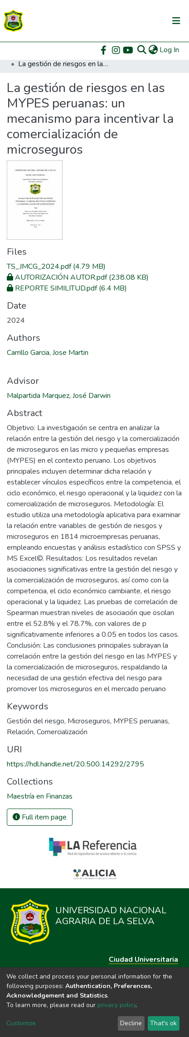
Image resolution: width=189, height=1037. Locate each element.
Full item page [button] (40, 817)
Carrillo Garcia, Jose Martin (47, 353)
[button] (153, 49)
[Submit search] (141, 49)
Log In (170, 50)
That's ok (163, 1023)
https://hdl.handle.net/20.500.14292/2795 (75, 764)
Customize (21, 1023)
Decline (131, 1023)
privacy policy (116, 1005)
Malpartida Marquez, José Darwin (59, 396)
